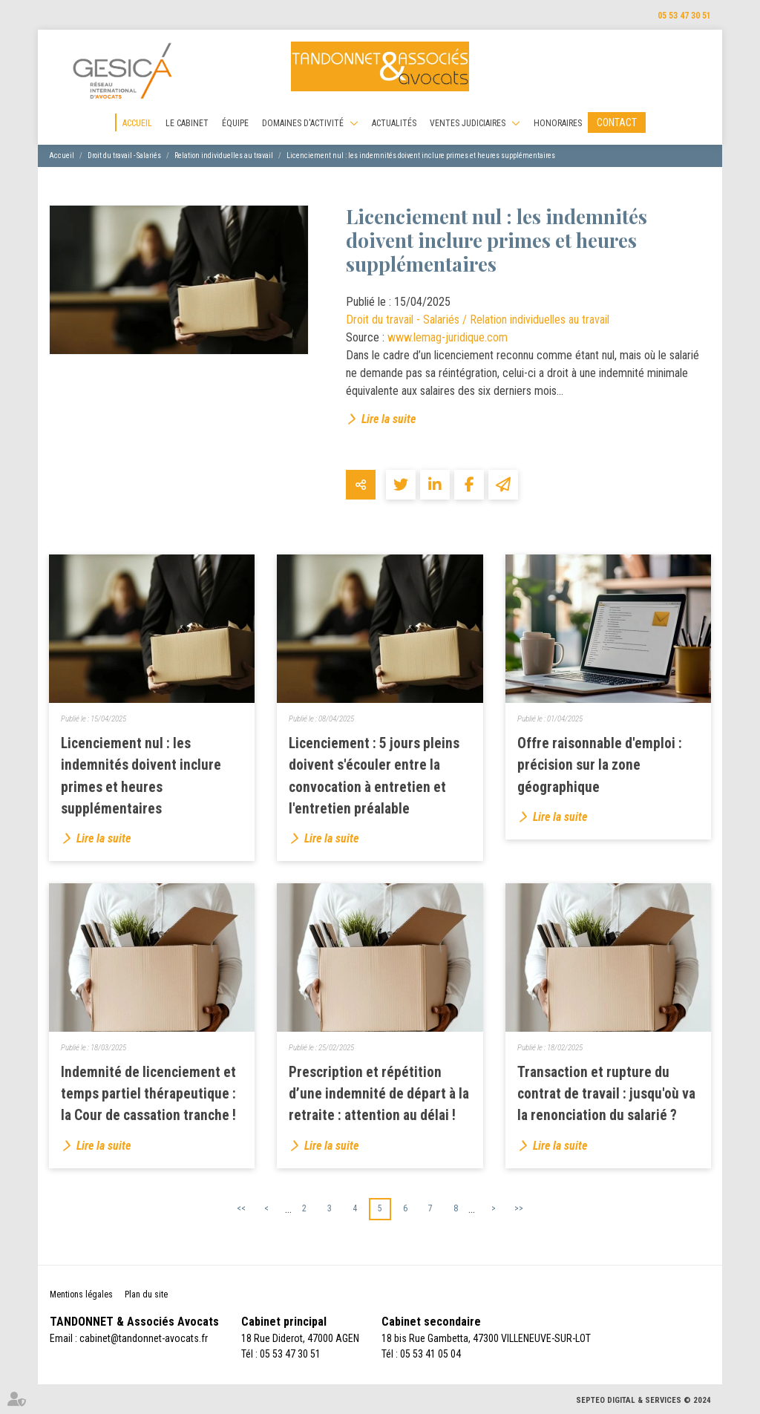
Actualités (394, 123)
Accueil (137, 123)
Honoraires (558, 123)
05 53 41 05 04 (430, 1354)
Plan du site (146, 1294)
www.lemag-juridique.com (447, 337)
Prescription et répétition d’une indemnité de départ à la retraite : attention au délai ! (379, 1094)
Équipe (235, 123)
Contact (617, 122)
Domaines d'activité (303, 123)
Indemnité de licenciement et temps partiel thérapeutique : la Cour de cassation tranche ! (148, 1094)
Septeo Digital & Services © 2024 (643, 1400)
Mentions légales (81, 1294)
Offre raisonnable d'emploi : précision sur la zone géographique (599, 765)
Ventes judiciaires (467, 123)
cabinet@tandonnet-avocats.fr (143, 1338)
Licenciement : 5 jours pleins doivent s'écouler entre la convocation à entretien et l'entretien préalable (374, 776)
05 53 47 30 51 (684, 15)
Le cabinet (187, 123)
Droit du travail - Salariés (124, 155)
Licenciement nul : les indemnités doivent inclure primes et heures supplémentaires (420, 155)
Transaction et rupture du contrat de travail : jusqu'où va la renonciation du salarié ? (606, 1094)
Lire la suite (388, 419)
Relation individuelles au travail (223, 155)
